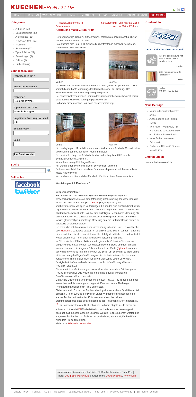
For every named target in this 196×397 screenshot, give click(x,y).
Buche (95, 202)
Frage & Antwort (23, 40)
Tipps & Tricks (22, 52)
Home (17, 15)
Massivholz (83, 375)
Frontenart (19, 97)
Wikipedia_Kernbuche (79, 323)
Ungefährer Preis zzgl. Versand (30, 118)
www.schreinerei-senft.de (159, 162)
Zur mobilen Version (147, 391)
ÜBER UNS (33, 15)
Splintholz (123, 248)
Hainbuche (66, 230)
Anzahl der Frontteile (25, 86)
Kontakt (72, 15)
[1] (57, 304)
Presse (19, 44)
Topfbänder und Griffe (25, 107)
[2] (79, 308)
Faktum (19, 60)
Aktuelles (20, 29)
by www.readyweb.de (121, 391)
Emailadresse (22, 128)
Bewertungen (22, 56)
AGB (46, 391)
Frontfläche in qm (24, 76)
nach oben (100, 391)
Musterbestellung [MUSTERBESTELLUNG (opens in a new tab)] (94, 15)
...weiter (179, 66)
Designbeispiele (23, 33)
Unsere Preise (21, 391)
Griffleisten (21, 64)
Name (16, 140)
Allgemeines (21, 36)
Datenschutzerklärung (79, 391)
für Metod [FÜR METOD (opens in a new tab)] (158, 15)
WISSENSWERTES (52, 15)
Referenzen (21, 48)
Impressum (59, 391)
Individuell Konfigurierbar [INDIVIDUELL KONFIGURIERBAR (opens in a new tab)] (129, 15)
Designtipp (70, 375)
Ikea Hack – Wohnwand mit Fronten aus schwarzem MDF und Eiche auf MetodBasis (164, 130)
